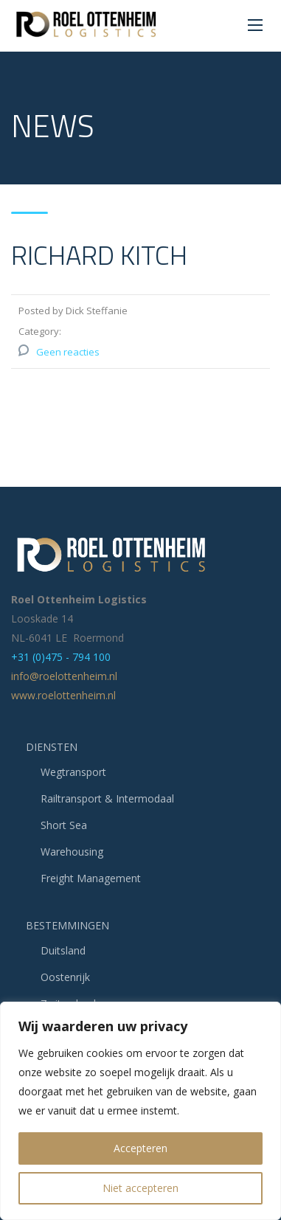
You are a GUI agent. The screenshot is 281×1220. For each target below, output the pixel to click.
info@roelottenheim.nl (64, 676)
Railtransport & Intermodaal (107, 798)
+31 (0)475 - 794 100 (61, 657)
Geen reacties (68, 351)
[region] (140, 1111)
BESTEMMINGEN (67, 925)
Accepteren (140, 1148)
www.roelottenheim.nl (63, 695)
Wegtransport (73, 772)
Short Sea (64, 825)
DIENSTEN (51, 747)
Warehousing (72, 852)
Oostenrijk (65, 977)
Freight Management (91, 878)
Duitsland (63, 950)
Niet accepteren (140, 1188)
